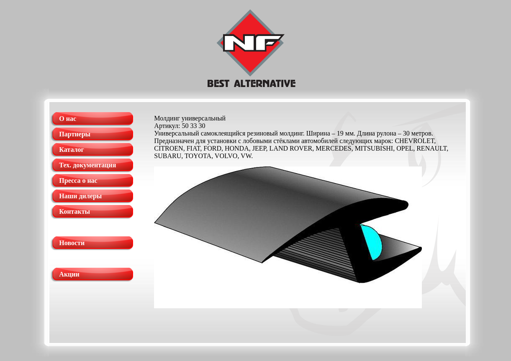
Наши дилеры (80, 196)
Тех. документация (87, 165)
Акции (69, 274)
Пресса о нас (78, 180)
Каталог (71, 149)
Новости (72, 242)
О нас (67, 118)
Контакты (74, 211)
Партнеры (74, 134)
